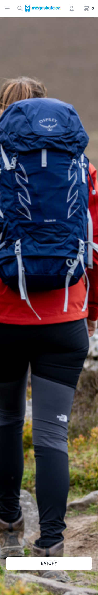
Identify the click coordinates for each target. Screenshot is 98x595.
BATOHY (49, 563)
